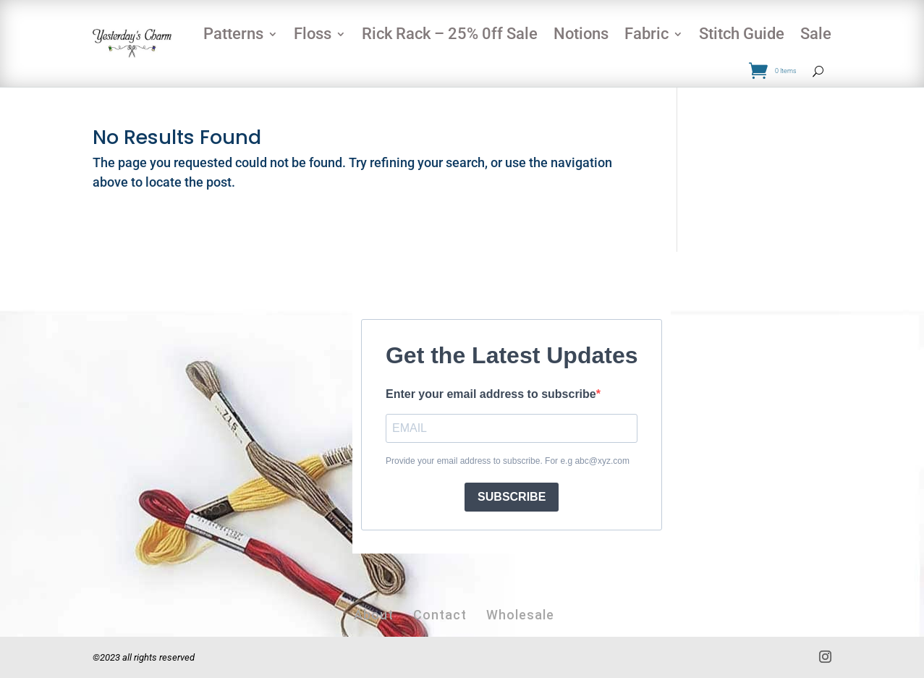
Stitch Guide (741, 34)
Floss (312, 34)
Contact (440, 614)
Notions (581, 34)
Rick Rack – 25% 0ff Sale (450, 34)
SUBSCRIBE (512, 497)
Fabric (646, 34)
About (374, 614)
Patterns (233, 34)
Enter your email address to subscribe (491, 394)
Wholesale (520, 614)
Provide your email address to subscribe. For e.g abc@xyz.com (508, 461)
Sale (815, 34)
